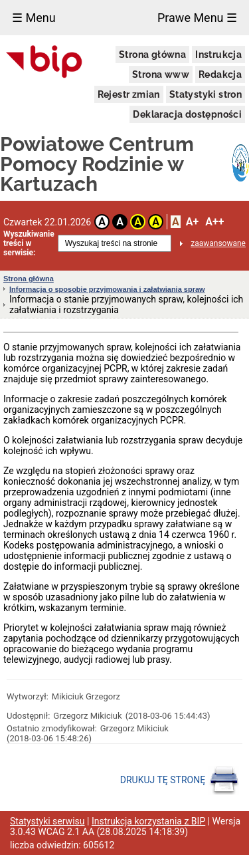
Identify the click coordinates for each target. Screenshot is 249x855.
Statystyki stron (205, 94)
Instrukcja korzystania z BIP (148, 821)
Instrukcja (218, 54)
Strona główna (152, 54)
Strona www (160, 74)
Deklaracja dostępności (187, 114)
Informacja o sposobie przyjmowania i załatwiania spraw (107, 289)
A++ (214, 221)
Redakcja (220, 74)
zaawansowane (218, 243)
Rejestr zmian (129, 94)
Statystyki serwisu (47, 821)
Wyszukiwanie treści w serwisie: (28, 243)
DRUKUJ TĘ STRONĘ (179, 780)
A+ (192, 221)
